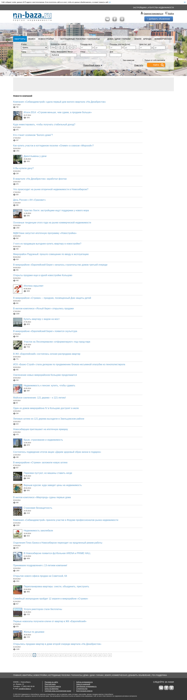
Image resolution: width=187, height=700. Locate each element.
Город (23, 52)
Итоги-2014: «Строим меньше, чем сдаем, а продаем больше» (58, 112)
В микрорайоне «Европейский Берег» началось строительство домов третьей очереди (60, 264)
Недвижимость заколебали (38, 530)
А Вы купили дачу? (23, 168)
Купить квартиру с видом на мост (42, 319)
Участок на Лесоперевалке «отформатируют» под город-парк (57, 341)
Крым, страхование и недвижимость (43, 440)
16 (80, 655)
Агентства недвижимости (161, 8)
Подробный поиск (91, 65)
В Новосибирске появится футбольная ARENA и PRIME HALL (57, 553)
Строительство (82, 688)
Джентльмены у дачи (35, 156)
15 (75, 655)
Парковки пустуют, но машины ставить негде (48, 473)
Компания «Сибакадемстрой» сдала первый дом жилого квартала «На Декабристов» (59, 102)
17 (85, 655)
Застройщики (140, 8)
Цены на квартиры (51, 688)
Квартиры (19, 39)
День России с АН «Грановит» (29, 200)
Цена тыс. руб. (145, 44)
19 (95, 655)
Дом (111, 52)
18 (90, 655)
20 (100, 655)
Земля (137, 39)
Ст (58, 47)
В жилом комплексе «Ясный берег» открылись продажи (43, 308)
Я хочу (24, 44)
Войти (171, 13)
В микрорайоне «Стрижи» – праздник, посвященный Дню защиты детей (52, 298)
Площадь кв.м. (86, 44)
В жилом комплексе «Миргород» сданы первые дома (42, 497)
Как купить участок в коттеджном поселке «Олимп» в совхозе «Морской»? (53, 145)
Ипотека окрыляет (33, 286)
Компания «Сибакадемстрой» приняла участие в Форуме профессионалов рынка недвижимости (65, 520)
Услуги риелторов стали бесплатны (43, 609)
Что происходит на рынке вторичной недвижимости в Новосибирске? (50, 189)
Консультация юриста (53, 686)
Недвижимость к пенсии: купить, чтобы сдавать (49, 385)
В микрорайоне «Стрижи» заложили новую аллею (40, 462)
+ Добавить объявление (158, 19)
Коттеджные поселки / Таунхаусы (80, 39)
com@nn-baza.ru (25, 688)
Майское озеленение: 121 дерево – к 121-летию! (39, 397)
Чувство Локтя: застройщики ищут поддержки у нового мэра (56, 210)
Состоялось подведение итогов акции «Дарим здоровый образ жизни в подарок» (57, 452)
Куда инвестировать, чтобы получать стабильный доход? (44, 124)
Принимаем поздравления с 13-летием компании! (40, 565)
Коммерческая (163, 39)
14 (70, 655)
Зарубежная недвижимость (86, 686)
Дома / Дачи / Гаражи (118, 39)
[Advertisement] (93, 84)
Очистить (138, 65)
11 (56, 655)
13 (65, 655)
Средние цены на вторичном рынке (58, 691)
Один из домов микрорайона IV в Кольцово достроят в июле (46, 408)
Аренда (147, 39)
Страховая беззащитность (38, 508)
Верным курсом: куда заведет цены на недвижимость (53, 485)
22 (110, 655)
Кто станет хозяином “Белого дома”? (33, 135)
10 (51, 655)
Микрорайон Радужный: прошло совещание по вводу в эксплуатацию (51, 254)
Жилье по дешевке (34, 632)
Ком (53, 47)
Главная (17, 675)
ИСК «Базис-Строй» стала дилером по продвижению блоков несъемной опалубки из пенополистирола (69, 364)
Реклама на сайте (51, 682)
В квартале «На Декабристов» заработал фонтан (40, 179)
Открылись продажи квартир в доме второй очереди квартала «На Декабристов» (57, 644)
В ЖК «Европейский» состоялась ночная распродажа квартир (46, 354)
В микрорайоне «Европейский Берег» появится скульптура (45, 331)
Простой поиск (50, 684)
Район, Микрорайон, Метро (62, 52)
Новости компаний (83, 684)
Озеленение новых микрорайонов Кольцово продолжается (45, 375)
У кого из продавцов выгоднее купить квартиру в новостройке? (47, 243)
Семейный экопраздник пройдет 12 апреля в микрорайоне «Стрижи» (50, 598)
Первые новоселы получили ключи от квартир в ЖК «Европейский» (49, 621)
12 (61, 655)
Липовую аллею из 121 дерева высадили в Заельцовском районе (48, 418)
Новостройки (46, 39)
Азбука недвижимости (84, 682)
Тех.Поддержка (159, 675)
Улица (82, 52)
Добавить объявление (139, 675)
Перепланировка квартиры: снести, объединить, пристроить (56, 586)
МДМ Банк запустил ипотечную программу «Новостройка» (45, 233)
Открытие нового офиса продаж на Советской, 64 (40, 576)
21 (105, 655)
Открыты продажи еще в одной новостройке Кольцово (42, 275)
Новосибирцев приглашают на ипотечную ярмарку (40, 429)
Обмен (31, 39)
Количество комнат (58, 44)
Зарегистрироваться (153, 13)
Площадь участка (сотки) (120, 44)
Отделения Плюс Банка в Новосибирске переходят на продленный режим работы (57, 542)
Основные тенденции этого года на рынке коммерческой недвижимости (52, 222)
